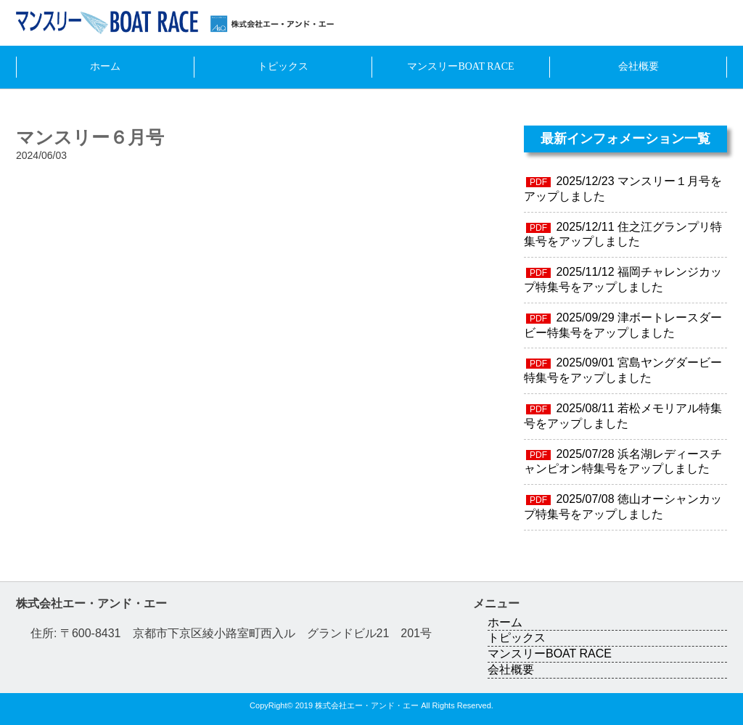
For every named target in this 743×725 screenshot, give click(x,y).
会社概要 (638, 66)
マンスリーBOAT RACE (460, 66)
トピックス (283, 66)
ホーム (105, 66)
